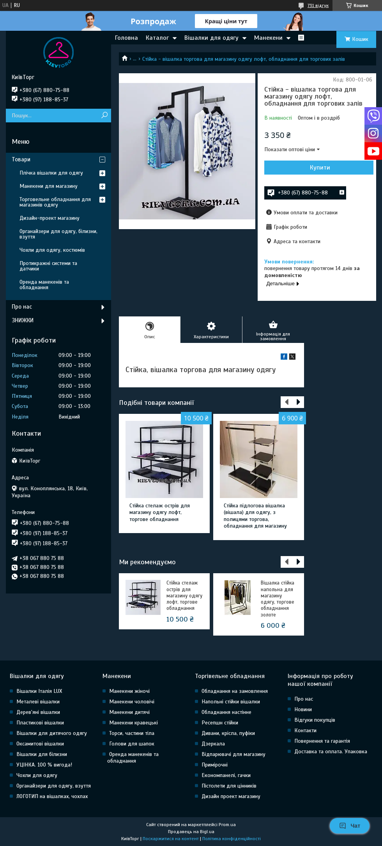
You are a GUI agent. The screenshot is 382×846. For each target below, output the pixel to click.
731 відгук (318, 5)
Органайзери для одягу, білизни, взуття (58, 234)
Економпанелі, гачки (226, 775)
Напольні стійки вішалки (231, 701)
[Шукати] (104, 115)
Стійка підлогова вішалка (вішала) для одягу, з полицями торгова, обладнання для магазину (255, 516)
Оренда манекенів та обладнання (44, 285)
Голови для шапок (131, 743)
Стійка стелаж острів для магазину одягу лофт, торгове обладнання (159, 512)
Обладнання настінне (226, 712)
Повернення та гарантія (322, 741)
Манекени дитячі (129, 712)
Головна (126, 38)
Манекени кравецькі (133, 722)
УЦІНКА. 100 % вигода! (44, 764)
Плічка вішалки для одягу (51, 173)
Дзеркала (213, 743)
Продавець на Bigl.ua (191, 831)
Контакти (305, 730)
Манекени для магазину (48, 186)
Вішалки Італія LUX (39, 691)
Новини (303, 709)
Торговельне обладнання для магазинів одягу (55, 202)
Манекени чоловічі (131, 701)
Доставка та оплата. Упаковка (330, 751)
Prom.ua (227, 824)
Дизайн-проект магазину (49, 218)
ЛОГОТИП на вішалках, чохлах (52, 796)
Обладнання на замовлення (235, 691)
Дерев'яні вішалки (38, 712)
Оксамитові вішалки (40, 743)
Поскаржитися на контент (171, 838)
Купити (320, 167)
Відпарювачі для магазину (233, 754)
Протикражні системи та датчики (48, 266)
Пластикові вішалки (40, 722)
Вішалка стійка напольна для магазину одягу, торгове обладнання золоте (277, 599)
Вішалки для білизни (41, 754)
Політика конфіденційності (231, 838)
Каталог (157, 38)
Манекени (268, 38)
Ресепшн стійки (220, 722)
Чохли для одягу (36, 775)
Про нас (22, 306)
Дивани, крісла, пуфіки (228, 733)
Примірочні (215, 764)
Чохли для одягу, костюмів (52, 250)
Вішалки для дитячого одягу (51, 733)
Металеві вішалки (38, 701)
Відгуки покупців (314, 720)
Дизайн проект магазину (231, 796)
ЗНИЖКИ (23, 320)
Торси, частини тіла (131, 733)
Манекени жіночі (129, 691)
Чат (349, 825)
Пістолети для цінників (229, 785)
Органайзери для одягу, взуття (53, 785)
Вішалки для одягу (211, 38)
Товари (21, 159)
